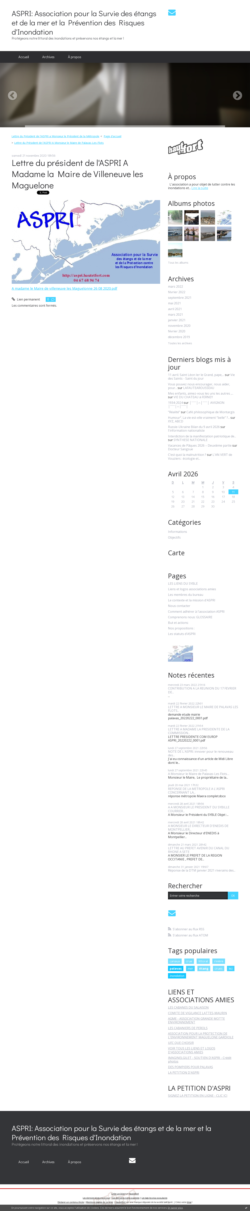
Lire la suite (199, 188)
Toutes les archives (180, 343)
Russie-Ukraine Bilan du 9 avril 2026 (194, 427)
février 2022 (176, 292)
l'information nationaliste (186, 430)
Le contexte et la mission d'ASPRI (191, 600)
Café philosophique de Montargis (210, 412)
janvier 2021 (176, 320)
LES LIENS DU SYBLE (183, 583)
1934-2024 (175, 403)
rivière (218, 961)
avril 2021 (175, 309)
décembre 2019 (179, 337)
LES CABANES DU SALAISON (188, 1007)
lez (231, 968)
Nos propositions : (181, 628)
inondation (177, 976)
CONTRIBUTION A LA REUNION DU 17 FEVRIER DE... (202, 690)
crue (189, 961)
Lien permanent (26, 299)
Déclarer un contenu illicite (71, 1202)
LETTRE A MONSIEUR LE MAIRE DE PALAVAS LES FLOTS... (203, 709)
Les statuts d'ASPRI (182, 634)
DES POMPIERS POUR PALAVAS (190, 1067)
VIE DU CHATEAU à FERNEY (193, 397)
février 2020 (176, 331)
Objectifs (174, 537)
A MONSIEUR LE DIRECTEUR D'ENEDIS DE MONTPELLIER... (198, 828)
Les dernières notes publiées (125, 1198)
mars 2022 (175, 286)
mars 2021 (175, 314)
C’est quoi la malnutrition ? (187, 455)
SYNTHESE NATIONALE (191, 440)
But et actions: (178, 623)
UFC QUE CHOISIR (181, 1043)
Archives (48, 57)
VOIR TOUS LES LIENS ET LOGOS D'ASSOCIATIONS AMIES (191, 1050)
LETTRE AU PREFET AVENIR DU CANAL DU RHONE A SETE (198, 850)
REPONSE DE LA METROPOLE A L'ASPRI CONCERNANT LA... (196, 791)
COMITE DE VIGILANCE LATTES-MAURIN (197, 1013)
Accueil (23, 57)
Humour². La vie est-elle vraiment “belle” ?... (199, 418)
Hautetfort (134, 1193)
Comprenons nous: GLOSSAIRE (190, 617)
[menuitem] (24, 57)
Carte (176, 552)
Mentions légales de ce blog (99, 1202)
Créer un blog (118, 1193)
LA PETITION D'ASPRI (183, 1072)
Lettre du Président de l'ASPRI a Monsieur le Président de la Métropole (55, 136)
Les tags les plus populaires (154, 1198)
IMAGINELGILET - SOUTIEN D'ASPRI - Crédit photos (199, 1060)
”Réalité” (174, 412)
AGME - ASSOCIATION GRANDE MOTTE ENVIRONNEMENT (196, 1020)
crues (219, 968)
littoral (203, 961)
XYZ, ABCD (175, 421)
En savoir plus (175, 1207)
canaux (175, 961)
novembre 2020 (179, 326)
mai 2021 (174, 303)
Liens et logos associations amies (192, 589)
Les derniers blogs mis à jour (96, 1198)
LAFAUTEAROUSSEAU (198, 388)
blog (189, 1202)
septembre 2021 (179, 298)
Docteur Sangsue (180, 449)
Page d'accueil (112, 136)
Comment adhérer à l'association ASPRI (196, 611)
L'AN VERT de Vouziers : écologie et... (200, 456)
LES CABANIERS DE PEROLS (188, 1028)
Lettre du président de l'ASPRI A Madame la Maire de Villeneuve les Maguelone (77, 174)
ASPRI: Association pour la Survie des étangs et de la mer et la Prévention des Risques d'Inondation (84, 22)
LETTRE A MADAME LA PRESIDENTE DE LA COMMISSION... (198, 731)
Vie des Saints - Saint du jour (201, 377)
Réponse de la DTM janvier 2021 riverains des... (201, 870)
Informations (177, 532)
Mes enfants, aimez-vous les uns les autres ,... (200, 393)
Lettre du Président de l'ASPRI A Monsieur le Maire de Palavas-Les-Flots (59, 143)
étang (204, 968)
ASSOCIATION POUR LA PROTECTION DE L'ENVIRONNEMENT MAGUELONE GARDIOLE (200, 1035)
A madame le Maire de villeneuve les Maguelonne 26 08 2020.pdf (64, 288)
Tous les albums (178, 262)
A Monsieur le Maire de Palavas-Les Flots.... (198, 774)
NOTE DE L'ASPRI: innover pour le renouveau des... (200, 753)
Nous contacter (179, 606)
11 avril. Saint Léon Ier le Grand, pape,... (196, 375)
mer (190, 968)
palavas (176, 968)
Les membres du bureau (185, 595)
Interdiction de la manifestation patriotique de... (202, 436)
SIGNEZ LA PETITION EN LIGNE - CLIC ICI (197, 1095)
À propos (74, 57)
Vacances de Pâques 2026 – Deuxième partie (200, 445)
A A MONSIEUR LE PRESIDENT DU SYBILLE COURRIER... (198, 809)
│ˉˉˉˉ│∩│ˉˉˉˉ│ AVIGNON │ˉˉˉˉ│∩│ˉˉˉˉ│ (196, 404)
